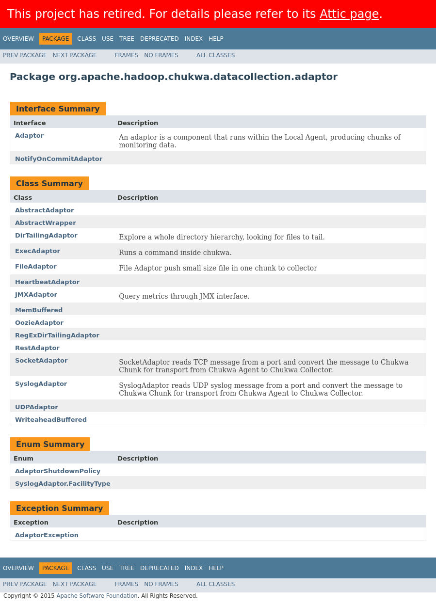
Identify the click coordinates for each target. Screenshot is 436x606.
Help (216, 38)
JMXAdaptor (36, 294)
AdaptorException (47, 535)
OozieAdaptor (39, 322)
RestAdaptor (37, 347)
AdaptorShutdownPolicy (57, 471)
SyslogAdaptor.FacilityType (63, 483)
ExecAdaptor (37, 251)
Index (194, 38)
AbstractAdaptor (44, 210)
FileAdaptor (36, 266)
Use (107, 38)
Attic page (349, 14)
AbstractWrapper (45, 222)
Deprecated (159, 38)
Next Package (75, 55)
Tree (126, 38)
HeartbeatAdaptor (47, 282)
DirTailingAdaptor (46, 235)
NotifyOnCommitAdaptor (58, 158)
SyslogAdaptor (41, 383)
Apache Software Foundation (96, 595)
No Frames (161, 55)
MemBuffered (39, 310)
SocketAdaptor (41, 360)
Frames (127, 55)
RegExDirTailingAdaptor (57, 335)
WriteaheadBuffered (51, 419)
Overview (18, 38)
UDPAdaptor (36, 407)
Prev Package (25, 55)
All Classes (215, 55)
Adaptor (29, 135)
